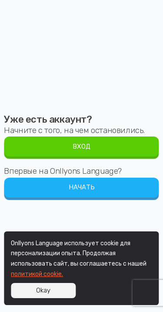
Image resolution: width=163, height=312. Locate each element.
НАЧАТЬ (82, 187)
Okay (43, 290)
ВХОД (81, 146)
